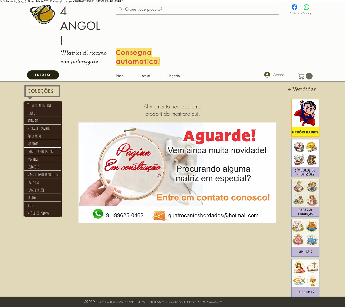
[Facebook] (294, 9)
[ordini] (145, 76)
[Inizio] (119, 76)
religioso (33, 167)
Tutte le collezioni (39, 105)
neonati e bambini (39, 128)
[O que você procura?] (197, 9)
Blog (30, 205)
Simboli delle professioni (43, 174)
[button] (305, 76)
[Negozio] (173, 76)
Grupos (31, 197)
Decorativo (34, 136)
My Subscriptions (38, 213)
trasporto (33, 182)
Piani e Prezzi (35, 190)
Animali (32, 120)
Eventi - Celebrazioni (40, 151)
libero (31, 113)
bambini (32, 159)
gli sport (32, 143)
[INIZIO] (43, 74)
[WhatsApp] (306, 9)
